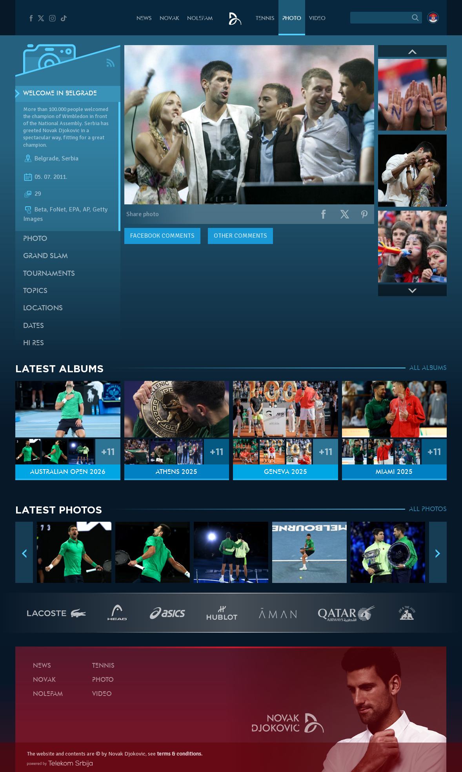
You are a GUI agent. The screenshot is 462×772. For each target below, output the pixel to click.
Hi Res (33, 343)
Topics (35, 291)
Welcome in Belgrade (60, 94)
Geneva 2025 (285, 472)
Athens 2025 (176, 472)
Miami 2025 (394, 472)
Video (317, 19)
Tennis (265, 19)
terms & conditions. (179, 753)
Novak (169, 19)
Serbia (70, 158)
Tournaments (49, 274)
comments (162, 236)
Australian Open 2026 (67, 472)
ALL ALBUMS (428, 368)
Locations (43, 308)
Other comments (240, 236)
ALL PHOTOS (428, 509)
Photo (291, 19)
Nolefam (200, 19)
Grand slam (45, 256)
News (144, 19)
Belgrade (46, 158)
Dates (33, 326)
